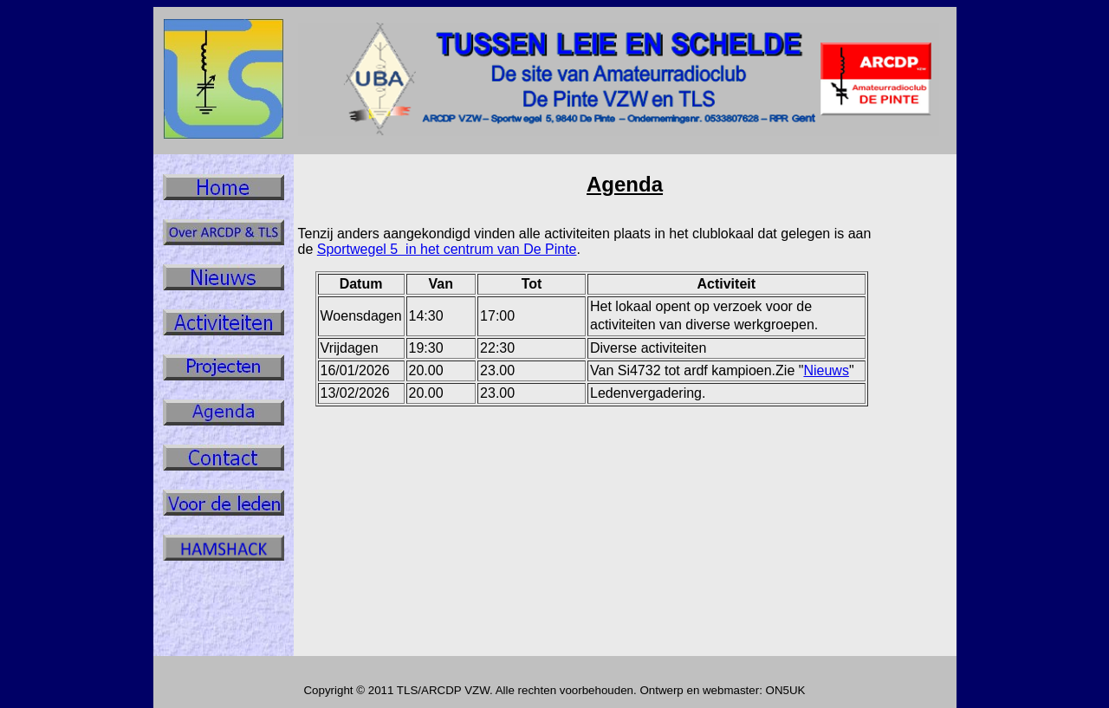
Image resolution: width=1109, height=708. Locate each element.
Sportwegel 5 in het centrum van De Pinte (447, 249)
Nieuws (825, 370)
